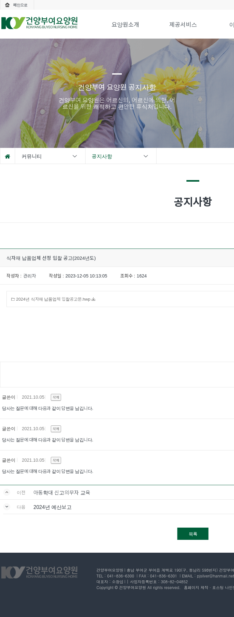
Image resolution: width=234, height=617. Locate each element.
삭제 (56, 397)
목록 (193, 534)
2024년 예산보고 (52, 507)
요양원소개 (125, 24)
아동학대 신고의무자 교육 (61, 492)
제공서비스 (183, 24)
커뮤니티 (50, 156)
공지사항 (120, 156)
